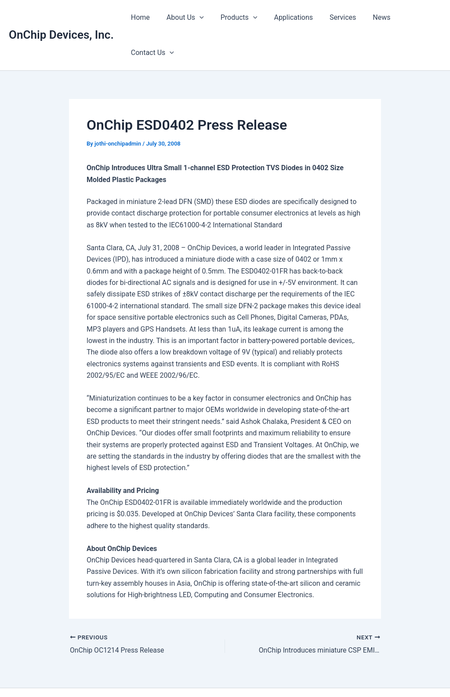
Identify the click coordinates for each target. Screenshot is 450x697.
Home (140, 17)
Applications (285, 17)
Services (332, 17)
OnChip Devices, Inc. (61, 17)
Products (233, 17)
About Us (182, 17)
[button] (196, 17)
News (368, 17)
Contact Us (412, 17)
